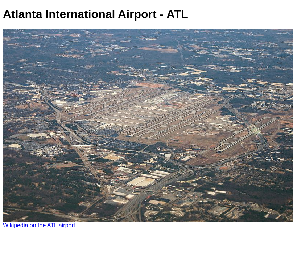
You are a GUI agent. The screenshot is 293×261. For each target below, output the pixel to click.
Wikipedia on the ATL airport (39, 225)
